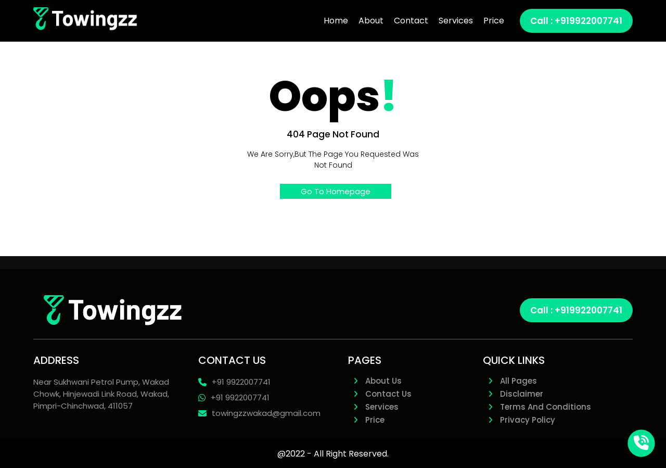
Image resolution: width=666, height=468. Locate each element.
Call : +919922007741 (576, 310)
